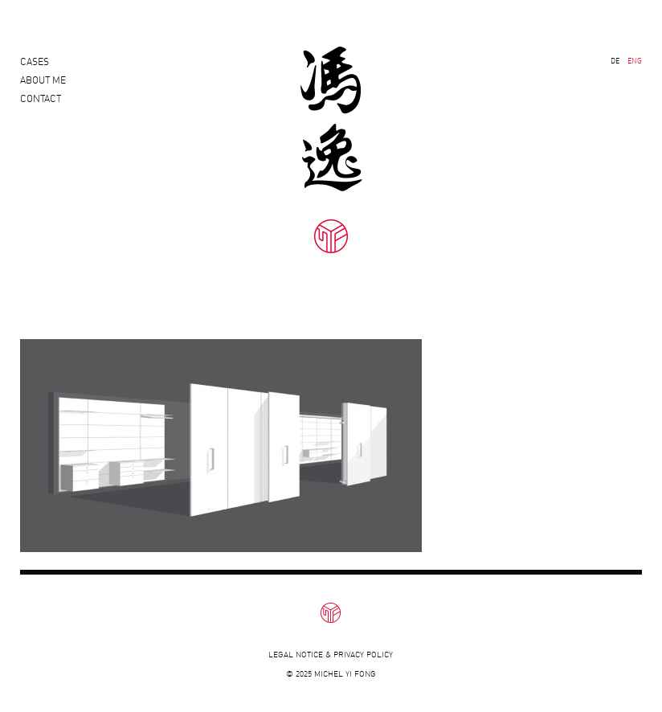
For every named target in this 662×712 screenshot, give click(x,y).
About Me (43, 87)
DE (615, 60)
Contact (40, 113)
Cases (34, 61)
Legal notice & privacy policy (330, 654)
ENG (634, 60)
